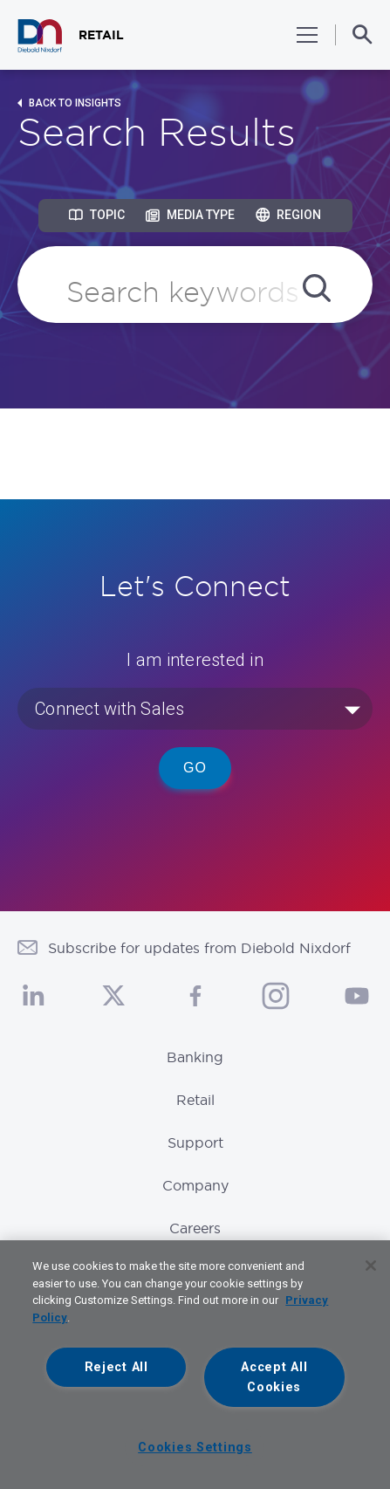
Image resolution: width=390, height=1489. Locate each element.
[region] (195, 1364)
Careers (195, 1228)
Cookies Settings (195, 1447)
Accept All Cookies (274, 1377)
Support (195, 1142)
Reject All (116, 1367)
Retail (195, 1099)
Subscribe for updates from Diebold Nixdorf (199, 948)
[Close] (371, 1265)
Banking (195, 1057)
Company (195, 1185)
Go (195, 767)
